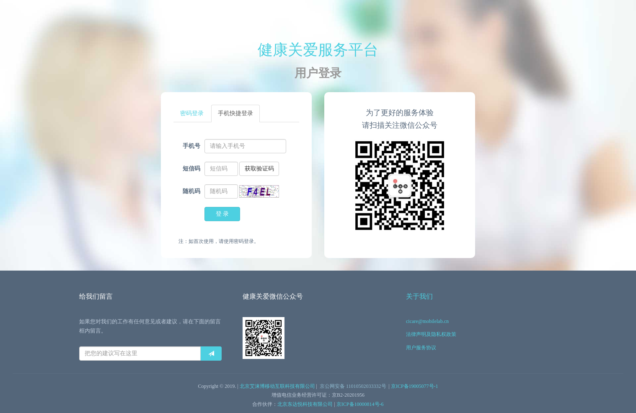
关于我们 (419, 296)
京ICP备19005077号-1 (414, 386)
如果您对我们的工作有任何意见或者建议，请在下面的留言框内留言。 (150, 326)
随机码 (191, 191)
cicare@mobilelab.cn (427, 321)
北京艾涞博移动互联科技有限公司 (277, 386)
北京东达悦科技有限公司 (305, 404)
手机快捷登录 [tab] (235, 113)
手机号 (191, 146)
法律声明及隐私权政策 (431, 334)
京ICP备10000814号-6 (360, 404)
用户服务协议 (421, 348)
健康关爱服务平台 (318, 49)
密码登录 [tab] (192, 113)
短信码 (191, 168)
